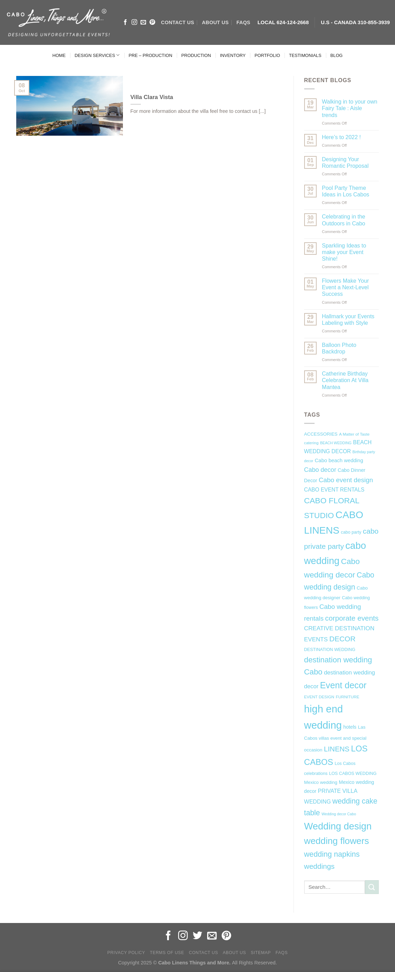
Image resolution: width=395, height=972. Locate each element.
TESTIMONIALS (305, 55)
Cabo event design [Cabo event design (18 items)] (346, 480)
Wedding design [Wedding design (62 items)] (338, 826)
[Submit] (372, 887)
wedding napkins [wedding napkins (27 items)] (332, 854)
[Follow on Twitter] (197, 936)
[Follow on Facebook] (125, 22)
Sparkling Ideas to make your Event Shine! (344, 252)
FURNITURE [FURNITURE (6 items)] (347, 696)
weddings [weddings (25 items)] (319, 866)
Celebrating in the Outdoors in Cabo (343, 220)
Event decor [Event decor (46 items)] (343, 685)
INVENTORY (232, 55)
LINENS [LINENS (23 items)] (336, 749)
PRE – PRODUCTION (150, 55)
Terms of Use (167, 952)
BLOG (336, 55)
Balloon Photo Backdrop (339, 348)
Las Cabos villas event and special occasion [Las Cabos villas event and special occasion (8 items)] (335, 739)
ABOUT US (215, 22)
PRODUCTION (196, 55)
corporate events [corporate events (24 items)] (352, 618)
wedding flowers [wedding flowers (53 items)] (336, 841)
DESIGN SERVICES (97, 55)
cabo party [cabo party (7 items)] (351, 532)
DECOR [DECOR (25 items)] (342, 639)
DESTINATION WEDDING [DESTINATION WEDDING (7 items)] (329, 649)
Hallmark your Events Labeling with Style (348, 319)
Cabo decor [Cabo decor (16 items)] (320, 469)
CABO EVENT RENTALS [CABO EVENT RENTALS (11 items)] (334, 490)
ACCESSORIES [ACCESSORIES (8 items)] (321, 434)
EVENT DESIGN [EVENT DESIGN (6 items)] (319, 696)
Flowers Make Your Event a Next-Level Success (345, 287)
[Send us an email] (143, 22)
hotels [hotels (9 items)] (349, 727)
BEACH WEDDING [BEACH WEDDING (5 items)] (335, 443)
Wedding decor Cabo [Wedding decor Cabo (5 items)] (338, 814)
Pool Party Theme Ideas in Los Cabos (345, 191)
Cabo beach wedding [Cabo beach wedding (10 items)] (339, 460)
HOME (59, 55)
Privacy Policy (126, 952)
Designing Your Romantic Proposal (345, 162)
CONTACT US (177, 22)
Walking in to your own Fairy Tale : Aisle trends (349, 108)
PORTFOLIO (267, 55)
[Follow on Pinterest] (152, 22)
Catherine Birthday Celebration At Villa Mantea (345, 380)
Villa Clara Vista (152, 97)
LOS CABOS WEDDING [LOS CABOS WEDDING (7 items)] (353, 773)
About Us (234, 952)
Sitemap (261, 952)
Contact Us (203, 952)
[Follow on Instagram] (134, 22)
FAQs (243, 22)
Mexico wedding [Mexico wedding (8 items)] (320, 782)
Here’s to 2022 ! (341, 137)
